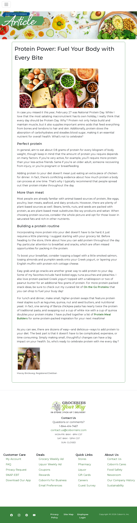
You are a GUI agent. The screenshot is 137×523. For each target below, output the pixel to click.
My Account (13, 459)
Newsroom (114, 474)
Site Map (68, 514)
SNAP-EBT (12, 474)
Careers (83, 480)
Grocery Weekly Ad (51, 459)
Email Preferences (50, 485)
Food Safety (114, 469)
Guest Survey (87, 485)
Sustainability (115, 485)
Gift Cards (84, 474)
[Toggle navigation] (6, 4)
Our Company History (121, 480)
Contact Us (114, 459)
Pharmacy (84, 464)
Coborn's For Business (52, 480)
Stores (82, 459)
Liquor (82, 469)
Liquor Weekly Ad (50, 464)
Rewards (44, 474)
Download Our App (18, 480)
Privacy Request (16, 469)
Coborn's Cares (116, 464)
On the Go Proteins (96, 287)
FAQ (8, 464)
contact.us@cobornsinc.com (68, 430)
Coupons (44, 469)
